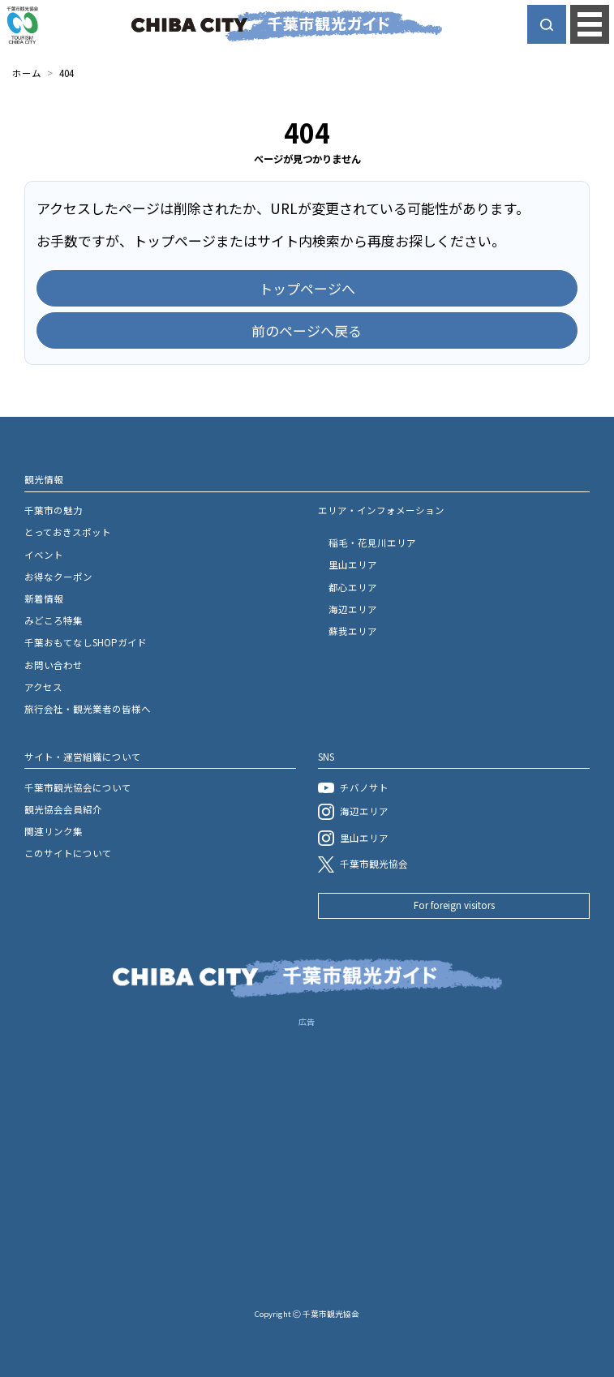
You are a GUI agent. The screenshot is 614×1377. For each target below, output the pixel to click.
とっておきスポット (67, 531)
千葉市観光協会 (362, 864)
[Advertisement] (307, 1144)
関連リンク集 (53, 831)
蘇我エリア (352, 630)
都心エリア (352, 587)
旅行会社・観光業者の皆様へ (87, 708)
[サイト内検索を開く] (546, 24)
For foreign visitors (454, 905)
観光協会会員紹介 (63, 809)
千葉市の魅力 (53, 510)
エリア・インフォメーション (381, 510)
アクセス (43, 686)
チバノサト (353, 787)
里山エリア (352, 564)
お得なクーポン (58, 576)
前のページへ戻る (306, 330)
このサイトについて (68, 853)
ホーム (26, 72)
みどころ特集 (53, 620)
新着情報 (43, 598)
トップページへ (307, 288)
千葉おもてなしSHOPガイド (85, 642)
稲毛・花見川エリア (372, 542)
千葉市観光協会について (77, 787)
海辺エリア (352, 609)
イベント (43, 554)
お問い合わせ (53, 664)
